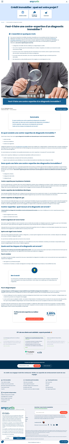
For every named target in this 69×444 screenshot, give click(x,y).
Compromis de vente (5, 399)
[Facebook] (48, 425)
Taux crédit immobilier (5, 382)
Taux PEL (3, 389)
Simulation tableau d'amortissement (30, 385)
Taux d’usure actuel (5, 387)
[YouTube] (57, 425)
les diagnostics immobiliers (22, 146)
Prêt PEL (47, 385)
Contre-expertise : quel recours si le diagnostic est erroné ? (27, 124)
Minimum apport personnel (6, 398)
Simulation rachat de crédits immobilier (31, 389)
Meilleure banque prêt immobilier (7, 394)
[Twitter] (51, 425)
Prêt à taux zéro (49, 382)
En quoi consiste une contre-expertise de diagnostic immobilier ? (29, 120)
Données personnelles (23, 417)
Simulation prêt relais (27, 387)
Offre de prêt (4, 401)
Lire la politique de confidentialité (8, 434)
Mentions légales (22, 415)
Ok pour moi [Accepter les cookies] (19, 438)
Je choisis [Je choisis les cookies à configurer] (7, 438)
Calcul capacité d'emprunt (28, 383)
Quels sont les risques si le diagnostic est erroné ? (25, 126)
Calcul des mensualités (28, 382)
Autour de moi (47, 365)
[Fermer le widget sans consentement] (20, 409)
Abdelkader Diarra (9, 108)
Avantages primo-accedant (6, 396)
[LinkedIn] (54, 425)
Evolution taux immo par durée (7, 383)
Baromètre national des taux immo (8, 385)
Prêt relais (48, 383)
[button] (2, 441)
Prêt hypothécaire (49, 387)
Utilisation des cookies (23, 419)
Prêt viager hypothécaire (51, 389)
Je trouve (37, 365)
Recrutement (21, 414)
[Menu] (2, 1)
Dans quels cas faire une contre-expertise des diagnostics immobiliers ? (31, 122)
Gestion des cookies (23, 421)
